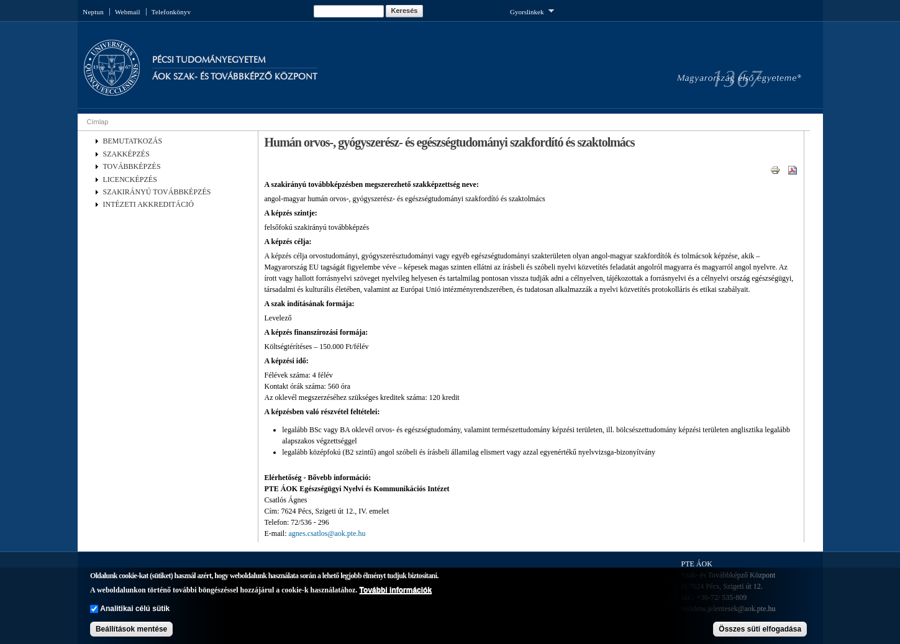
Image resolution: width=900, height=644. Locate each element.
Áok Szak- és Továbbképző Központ (234, 76)
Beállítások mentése (131, 629)
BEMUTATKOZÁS (133, 141)
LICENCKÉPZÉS (130, 179)
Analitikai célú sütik (135, 608)
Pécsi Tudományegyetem (208, 60)
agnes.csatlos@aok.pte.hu (327, 533)
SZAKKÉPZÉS (126, 154)
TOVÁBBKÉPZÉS (132, 166)
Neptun (93, 12)
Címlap (98, 121)
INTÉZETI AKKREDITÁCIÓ (148, 204)
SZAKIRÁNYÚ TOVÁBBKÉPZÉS (157, 192)
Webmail (127, 12)
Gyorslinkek (531, 11)
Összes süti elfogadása (760, 629)
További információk (396, 590)
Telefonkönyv (171, 12)
